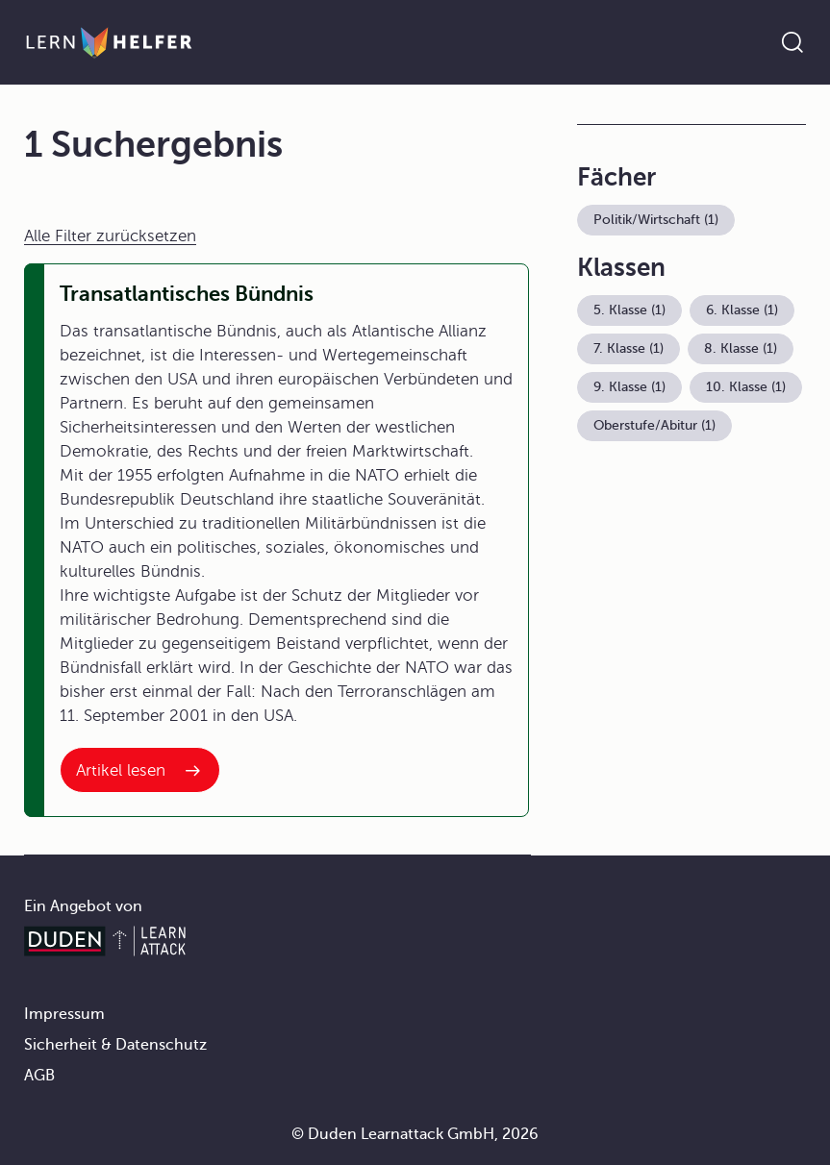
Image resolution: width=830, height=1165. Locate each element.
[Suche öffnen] (792, 42)
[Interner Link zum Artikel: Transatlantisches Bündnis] (140, 770)
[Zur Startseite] (109, 42)
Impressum (64, 1014)
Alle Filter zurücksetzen (110, 236)
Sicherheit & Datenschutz (115, 1045)
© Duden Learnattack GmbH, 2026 (415, 1134)
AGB (39, 1075)
